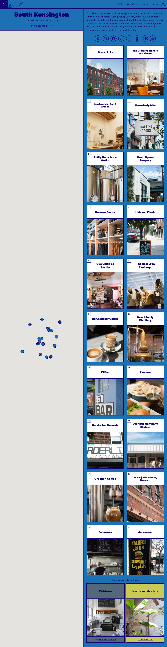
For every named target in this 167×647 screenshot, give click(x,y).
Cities (121, 4)
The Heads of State (107, 639)
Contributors (133, 4)
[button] (39, 341)
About (146, 4)
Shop (155, 4)
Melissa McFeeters (43, 26)
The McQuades (146, 639)
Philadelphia (32, 20)
